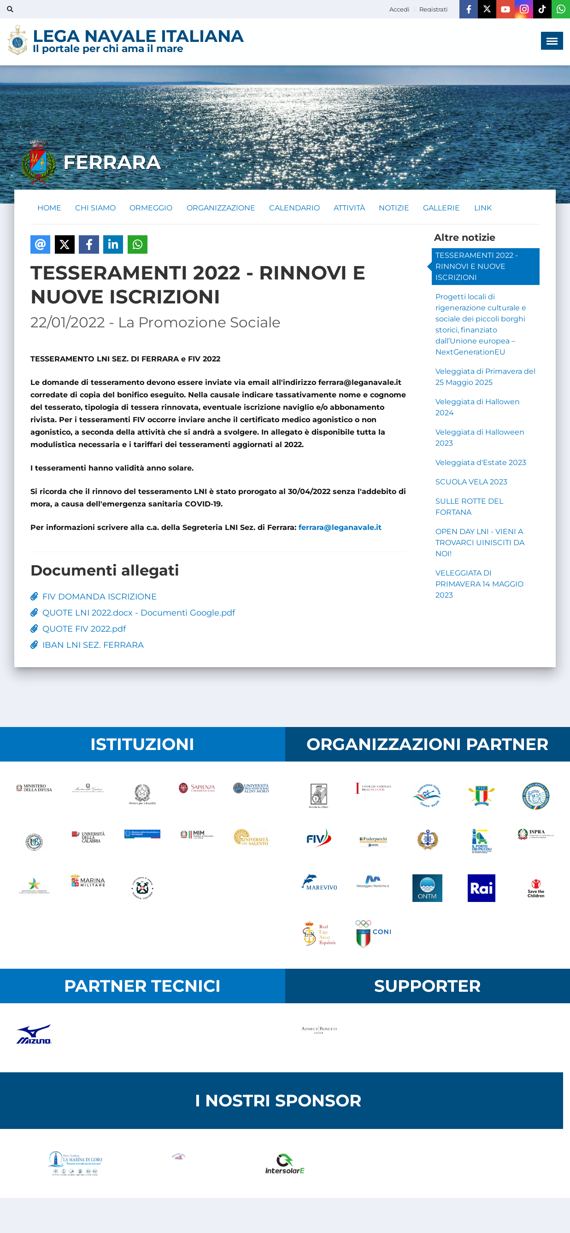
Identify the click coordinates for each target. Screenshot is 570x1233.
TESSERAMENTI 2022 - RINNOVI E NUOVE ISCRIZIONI (476, 266)
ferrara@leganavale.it (341, 527)
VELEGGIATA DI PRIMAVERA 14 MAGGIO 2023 (479, 584)
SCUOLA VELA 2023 (471, 482)
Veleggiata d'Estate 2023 (480, 463)
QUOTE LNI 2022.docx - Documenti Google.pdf (132, 613)
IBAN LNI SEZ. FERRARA (87, 645)
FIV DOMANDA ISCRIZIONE (93, 597)
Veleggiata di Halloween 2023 (479, 438)
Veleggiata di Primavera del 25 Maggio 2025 (485, 377)
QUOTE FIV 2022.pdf (78, 629)
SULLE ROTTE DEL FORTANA (469, 507)
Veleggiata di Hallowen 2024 (477, 408)
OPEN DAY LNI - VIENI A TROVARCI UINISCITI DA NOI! (479, 543)
